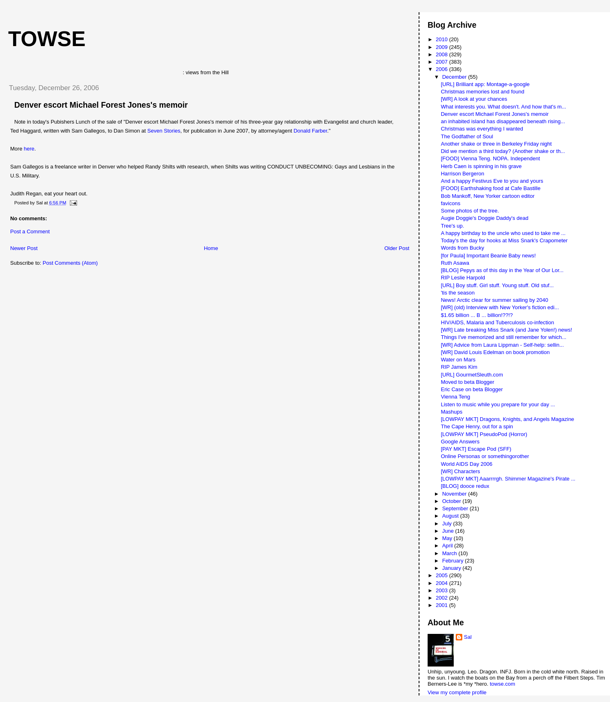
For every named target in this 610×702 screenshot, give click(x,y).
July (447, 523)
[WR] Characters (460, 471)
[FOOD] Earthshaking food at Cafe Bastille (490, 188)
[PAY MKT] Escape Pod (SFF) (476, 449)
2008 (442, 54)
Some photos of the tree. (470, 211)
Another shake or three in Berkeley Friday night (496, 144)
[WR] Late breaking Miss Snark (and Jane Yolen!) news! (506, 330)
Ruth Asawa (455, 263)
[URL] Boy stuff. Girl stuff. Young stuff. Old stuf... (497, 285)
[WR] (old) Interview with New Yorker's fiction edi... (500, 307)
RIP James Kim (459, 367)
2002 (442, 598)
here (29, 149)
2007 (442, 62)
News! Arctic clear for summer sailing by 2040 (494, 300)
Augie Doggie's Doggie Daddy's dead (484, 218)
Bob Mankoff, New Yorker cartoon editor (488, 196)
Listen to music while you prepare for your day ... (498, 404)
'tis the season (458, 293)
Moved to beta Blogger (467, 382)
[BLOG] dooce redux (465, 486)
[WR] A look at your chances (474, 99)
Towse (47, 39)
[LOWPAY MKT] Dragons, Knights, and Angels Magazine (507, 419)
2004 (442, 583)
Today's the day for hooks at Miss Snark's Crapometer (504, 240)
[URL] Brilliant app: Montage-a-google (485, 84)
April (448, 546)
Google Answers (460, 441)
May (448, 538)
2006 (442, 69)
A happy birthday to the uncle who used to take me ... (503, 233)
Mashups (451, 412)
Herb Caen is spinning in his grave (481, 166)
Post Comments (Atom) (70, 263)
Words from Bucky (462, 248)
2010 (442, 39)
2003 (442, 590)
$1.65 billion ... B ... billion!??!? (476, 315)
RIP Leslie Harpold (463, 278)
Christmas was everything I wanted (482, 129)
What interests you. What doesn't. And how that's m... (503, 107)
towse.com (502, 684)
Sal (468, 637)
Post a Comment (30, 231)
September (456, 508)
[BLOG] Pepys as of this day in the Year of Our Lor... (502, 270)
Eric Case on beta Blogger (472, 389)
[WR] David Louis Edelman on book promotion (495, 352)
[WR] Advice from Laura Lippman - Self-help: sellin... (502, 345)
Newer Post (24, 248)
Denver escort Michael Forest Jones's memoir (101, 104)
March (450, 553)
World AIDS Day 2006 (466, 464)
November (455, 494)
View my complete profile (457, 692)
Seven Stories (163, 131)
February (453, 561)
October (452, 501)
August (451, 516)
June (448, 531)
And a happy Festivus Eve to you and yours (492, 181)
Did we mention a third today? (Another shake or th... (503, 151)
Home (211, 248)
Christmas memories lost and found (482, 92)
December (455, 77)
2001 (442, 605)
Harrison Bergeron (462, 174)
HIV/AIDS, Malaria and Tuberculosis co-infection (497, 322)
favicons (450, 203)
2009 (442, 47)
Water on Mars (458, 360)
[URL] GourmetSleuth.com (472, 375)
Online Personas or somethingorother (485, 456)
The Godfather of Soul (467, 136)
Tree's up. (452, 226)
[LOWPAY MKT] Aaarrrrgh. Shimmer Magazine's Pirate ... (508, 479)
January (452, 568)
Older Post (396, 248)
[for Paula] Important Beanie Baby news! (488, 255)
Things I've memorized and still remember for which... (503, 337)
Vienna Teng (455, 397)
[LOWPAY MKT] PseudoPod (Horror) (484, 434)
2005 (442, 575)
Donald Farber (310, 131)
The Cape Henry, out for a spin (477, 426)
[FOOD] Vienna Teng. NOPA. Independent (490, 158)
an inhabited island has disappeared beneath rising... (503, 121)
